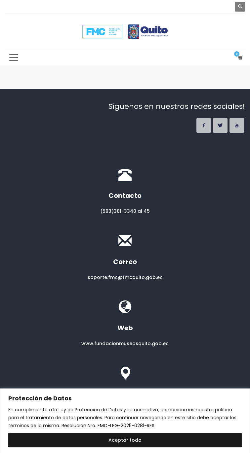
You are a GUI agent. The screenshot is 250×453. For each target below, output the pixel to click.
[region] (125, 420)
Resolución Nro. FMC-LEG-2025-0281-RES (108, 425)
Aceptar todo (125, 440)
